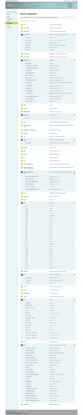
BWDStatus (29, 355)
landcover (26, 196)
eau (28, 310)
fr (27, 232)
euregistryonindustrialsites (30, 129)
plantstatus (29, 280)
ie (27, 236)
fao (24, 136)
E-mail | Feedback (10, 411)
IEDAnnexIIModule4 (28, 172)
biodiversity (26, 60)
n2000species (29, 93)
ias (24, 157)
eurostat (26, 133)
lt (27, 241)
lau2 (25, 202)
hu (27, 234)
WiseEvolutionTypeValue (32, 398)
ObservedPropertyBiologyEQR (33, 374)
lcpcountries (29, 277)
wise (25, 345)
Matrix (28, 367)
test (24, 299)
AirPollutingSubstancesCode (32, 176)
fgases (25, 139)
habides (25, 154)
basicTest (29, 302)
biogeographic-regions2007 (32, 65)
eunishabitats (29, 75)
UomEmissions (30, 381)
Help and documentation (12, 12)
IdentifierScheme (30, 364)
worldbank (26, 404)
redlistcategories (30, 98)
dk (27, 220)
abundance (29, 63)
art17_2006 (26, 34)
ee (27, 222)
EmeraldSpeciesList (31, 72)
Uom (28, 379)
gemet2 (25, 147)
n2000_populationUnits (31, 80)
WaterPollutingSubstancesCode (33, 189)
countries (29, 42)
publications (27, 293)
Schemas (9, 20)
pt (27, 255)
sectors (28, 282)
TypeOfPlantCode (30, 184)
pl (27, 253)
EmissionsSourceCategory (32, 362)
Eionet (12, 9)
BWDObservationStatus (31, 348)
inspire (25, 193)
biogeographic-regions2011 (32, 68)
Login (66, 0)
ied (24, 160)
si (27, 262)
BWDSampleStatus (30, 352)
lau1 (25, 199)
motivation (29, 77)
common (26, 108)
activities (29, 37)
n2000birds (29, 82)
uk (27, 267)
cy (27, 213)
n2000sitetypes (30, 90)
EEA (12, 1)
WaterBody (29, 386)
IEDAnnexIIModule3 (28, 167)
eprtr (25, 122)
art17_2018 (26, 56)
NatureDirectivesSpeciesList (32, 96)
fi (27, 229)
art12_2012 (26, 28)
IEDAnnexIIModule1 (28, 164)
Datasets (8, 14)
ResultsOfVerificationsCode (32, 181)
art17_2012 (26, 53)
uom (25, 341)
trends (28, 49)
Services (8, 25)
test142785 (29, 322)
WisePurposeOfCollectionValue (33, 400)
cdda (25, 105)
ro (27, 258)
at (27, 206)
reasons (28, 47)
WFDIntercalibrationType (32, 388)
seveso (25, 296)
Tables (8, 16)
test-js (28, 320)
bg (27, 210)
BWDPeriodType (30, 350)
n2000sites (29, 88)
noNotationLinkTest (31, 317)
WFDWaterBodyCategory (32, 395)
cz (27, 215)
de (27, 217)
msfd (25, 286)
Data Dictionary (16, 9)
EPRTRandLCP (27, 125)
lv (27, 246)
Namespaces (9, 27)
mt (27, 248)
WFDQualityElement (31, 393)
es (27, 227)
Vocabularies (9, 23)
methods (28, 45)
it (27, 239)
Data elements (10, 18)
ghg (25, 150)
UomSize (29, 383)
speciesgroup (29, 101)
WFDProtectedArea (30, 390)
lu (27, 243)
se (27, 260)
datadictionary (27, 111)
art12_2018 (26, 31)
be (27, 208)
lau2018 (25, 271)
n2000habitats (29, 85)
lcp (24, 274)
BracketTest (29, 305)
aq (24, 24)
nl (27, 251)
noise (25, 289)
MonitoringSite (30, 369)
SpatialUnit (29, 376)
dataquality (29, 70)
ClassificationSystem (31, 357)
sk (27, 265)
